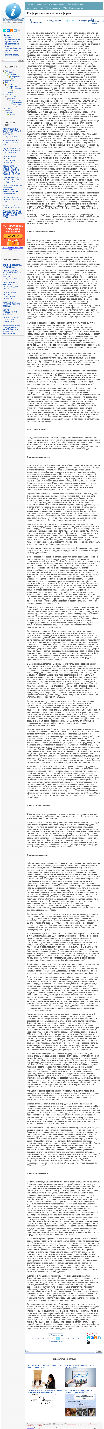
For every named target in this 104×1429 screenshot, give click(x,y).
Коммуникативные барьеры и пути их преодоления (12, 180)
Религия (12, 98)
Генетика (12, 75)
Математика (16, 89)
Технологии (17, 102)
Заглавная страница (8, 36)
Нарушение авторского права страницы (77, 1424)
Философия (7, 108)
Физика (18, 104)
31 (53, 1338)
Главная (29, 4)
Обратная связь (11, 50)
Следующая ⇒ (86, 21)
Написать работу (11, 55)
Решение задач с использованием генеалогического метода (45, 1392)
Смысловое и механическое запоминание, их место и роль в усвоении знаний (11, 170)
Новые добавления (12, 48)
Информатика (8, 81)
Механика (9, 95)
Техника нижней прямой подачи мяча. (11, 143)
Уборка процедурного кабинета (10, 312)
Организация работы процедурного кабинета (10, 159)
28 (38, 1338)
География (15, 77)
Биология (10, 73)
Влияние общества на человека (12, 266)
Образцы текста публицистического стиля (12, 199)
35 (73, 1338)
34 (68, 1338)
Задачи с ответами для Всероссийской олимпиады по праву (12, 214)
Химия (9, 112)
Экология (12, 114)
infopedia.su (30, 1428)
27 (33, 1338)
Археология (9, 71)
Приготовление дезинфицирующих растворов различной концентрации (12, 133)
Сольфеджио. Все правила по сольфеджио (11, 320)
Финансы (8, 110)
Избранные (41, 4)
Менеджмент (8, 93)
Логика (9, 85)
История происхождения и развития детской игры (78, 1392)
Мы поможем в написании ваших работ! (12, 249)
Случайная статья (12, 42)
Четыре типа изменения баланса (12, 206)
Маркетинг (13, 87)
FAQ (5, 53)
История (8, 83)
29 (43, 1338)
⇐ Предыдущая (54, 21)
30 (48, 1338)
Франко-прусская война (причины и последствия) (11, 150)
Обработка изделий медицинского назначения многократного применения (12, 189)
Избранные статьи (12, 39)
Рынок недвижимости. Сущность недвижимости (81, 1366)
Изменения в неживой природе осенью (11, 304)
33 (63, 1338)
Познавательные (75, 4)
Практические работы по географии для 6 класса (10, 285)
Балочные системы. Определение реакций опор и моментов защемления (12, 329)
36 (78, 1338)
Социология (16, 100)
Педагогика (11, 97)
